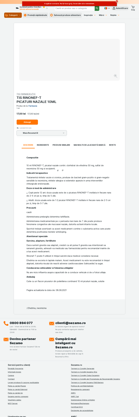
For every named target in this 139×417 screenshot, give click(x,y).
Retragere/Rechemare (80, 342)
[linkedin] (22, 358)
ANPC (73, 331)
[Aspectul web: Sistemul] (57, 411)
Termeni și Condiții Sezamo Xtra (84, 310)
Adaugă (82, 59)
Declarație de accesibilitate (82, 349)
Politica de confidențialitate (82, 324)
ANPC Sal (75, 335)
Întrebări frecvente (15, 307)
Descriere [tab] (28, 83)
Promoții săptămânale (35, 15)
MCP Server (13, 342)
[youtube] (28, 358)
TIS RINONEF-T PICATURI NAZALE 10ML (92, 37)
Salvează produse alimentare (65, 15)
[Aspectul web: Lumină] (71, 411)
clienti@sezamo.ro (70, 261)
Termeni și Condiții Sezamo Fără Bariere (87, 321)
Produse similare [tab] (61, 83)
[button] (120, 8)
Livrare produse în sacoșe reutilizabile (23, 321)
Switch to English (76, 401)
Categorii (13, 15)
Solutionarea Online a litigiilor (83, 338)
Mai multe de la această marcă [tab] (89, 83)
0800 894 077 (21, 261)
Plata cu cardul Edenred (17, 328)
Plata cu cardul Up (15, 331)
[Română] (106, 8)
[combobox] (77, 8)
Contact (11, 317)
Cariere (11, 314)
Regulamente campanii (80, 328)
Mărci (103, 15)
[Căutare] (97, 8)
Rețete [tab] (112, 83)
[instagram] (15, 358)
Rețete (115, 15)
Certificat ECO (77, 345)
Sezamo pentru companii (18, 335)
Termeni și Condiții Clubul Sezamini (85, 314)
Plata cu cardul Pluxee (17, 324)
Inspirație (90, 15)
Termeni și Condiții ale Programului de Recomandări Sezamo (95, 317)
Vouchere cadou (14, 338)
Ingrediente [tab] (43, 83)
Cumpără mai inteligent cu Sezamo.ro (65, 282)
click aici (40, 395)
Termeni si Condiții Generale (82, 307)
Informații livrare (14, 310)
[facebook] (9, 358)
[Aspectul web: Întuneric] (84, 411)
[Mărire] (60, 68)
